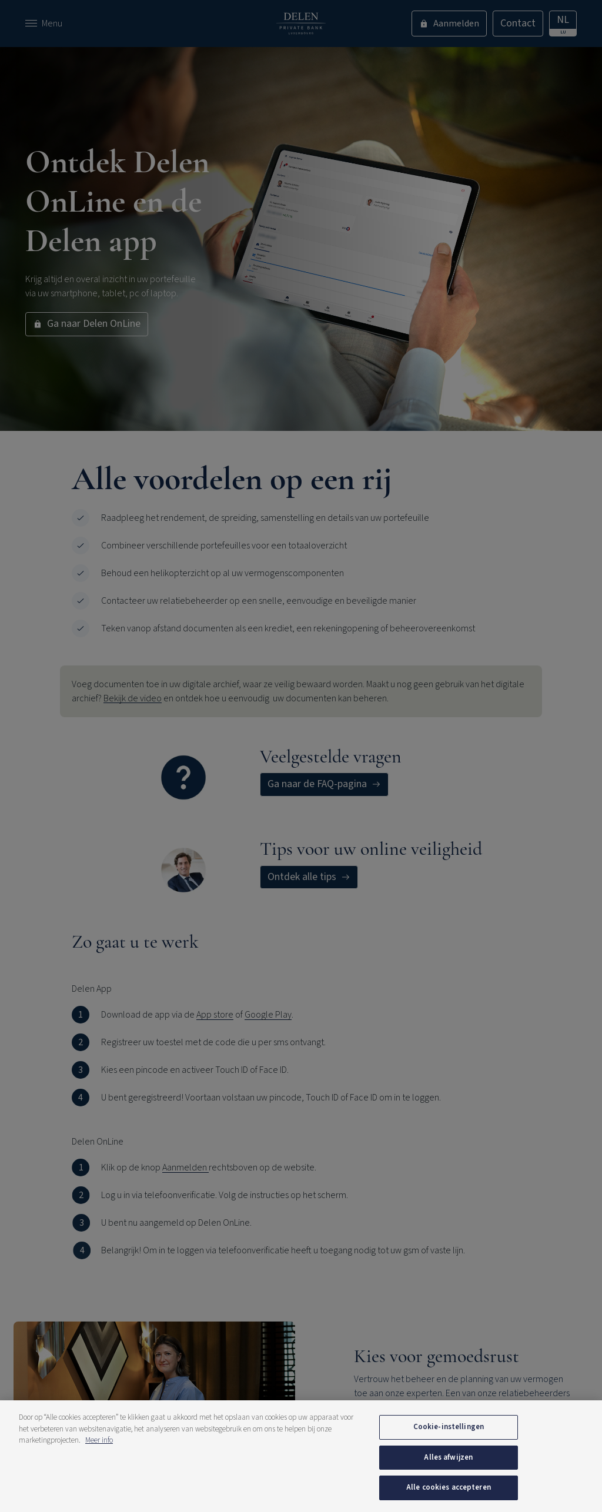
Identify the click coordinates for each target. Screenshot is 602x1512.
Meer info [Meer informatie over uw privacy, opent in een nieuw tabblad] (99, 1440)
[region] (301, 1456)
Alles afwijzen (448, 1457)
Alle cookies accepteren (448, 1487)
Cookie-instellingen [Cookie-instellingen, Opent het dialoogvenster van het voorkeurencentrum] (448, 1426)
